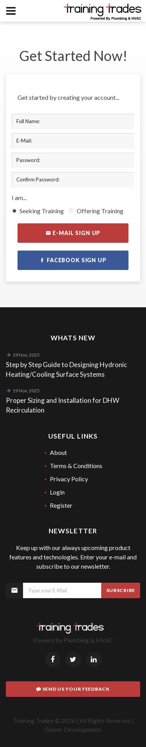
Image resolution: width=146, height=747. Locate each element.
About (58, 452)
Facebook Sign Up (72, 260)
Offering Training (96, 210)
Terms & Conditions (76, 465)
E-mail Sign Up (73, 233)
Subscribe (120, 590)
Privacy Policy (69, 478)
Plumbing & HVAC (88, 640)
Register (61, 505)
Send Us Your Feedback (73, 689)
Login (57, 492)
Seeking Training (38, 210)
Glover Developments (73, 729)
